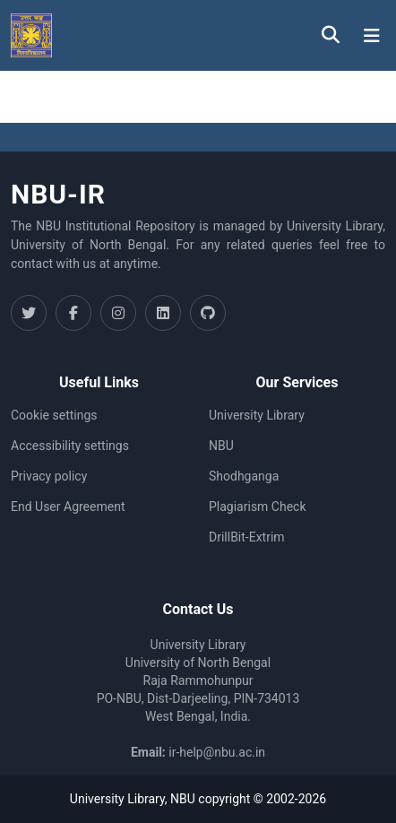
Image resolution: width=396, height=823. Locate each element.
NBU (221, 445)
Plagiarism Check (257, 506)
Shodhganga (244, 476)
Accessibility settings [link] (70, 445)
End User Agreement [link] (68, 506)
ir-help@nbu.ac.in (216, 752)
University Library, (120, 799)
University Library (257, 415)
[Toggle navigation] (371, 36)
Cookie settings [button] (54, 415)
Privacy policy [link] (49, 476)
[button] (31, 35)
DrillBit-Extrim (247, 537)
